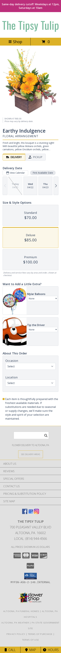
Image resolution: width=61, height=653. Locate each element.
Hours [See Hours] (51, 650)
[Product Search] (31, 435)
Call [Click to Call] (10, 650)
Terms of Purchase (40, 634)
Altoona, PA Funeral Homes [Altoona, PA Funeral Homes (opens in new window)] (21, 611)
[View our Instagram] (36, 513)
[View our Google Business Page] (30, 513)
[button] (30, 576)
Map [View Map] (30, 650)
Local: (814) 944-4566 (30, 538)
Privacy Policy (16, 634)
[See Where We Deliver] (30, 454)
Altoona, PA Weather (15, 622)
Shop (15, 41)
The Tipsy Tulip (30, 25)
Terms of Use (30, 639)
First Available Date (43, 172)
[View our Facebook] (24, 513)
